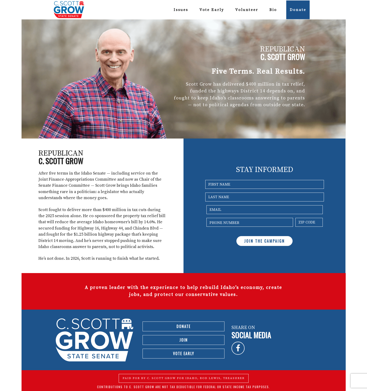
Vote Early (211, 9)
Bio (273, 9)
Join (183, 340)
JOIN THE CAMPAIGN (264, 241)
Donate (298, 9)
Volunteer (246, 9)
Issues (181, 9)
